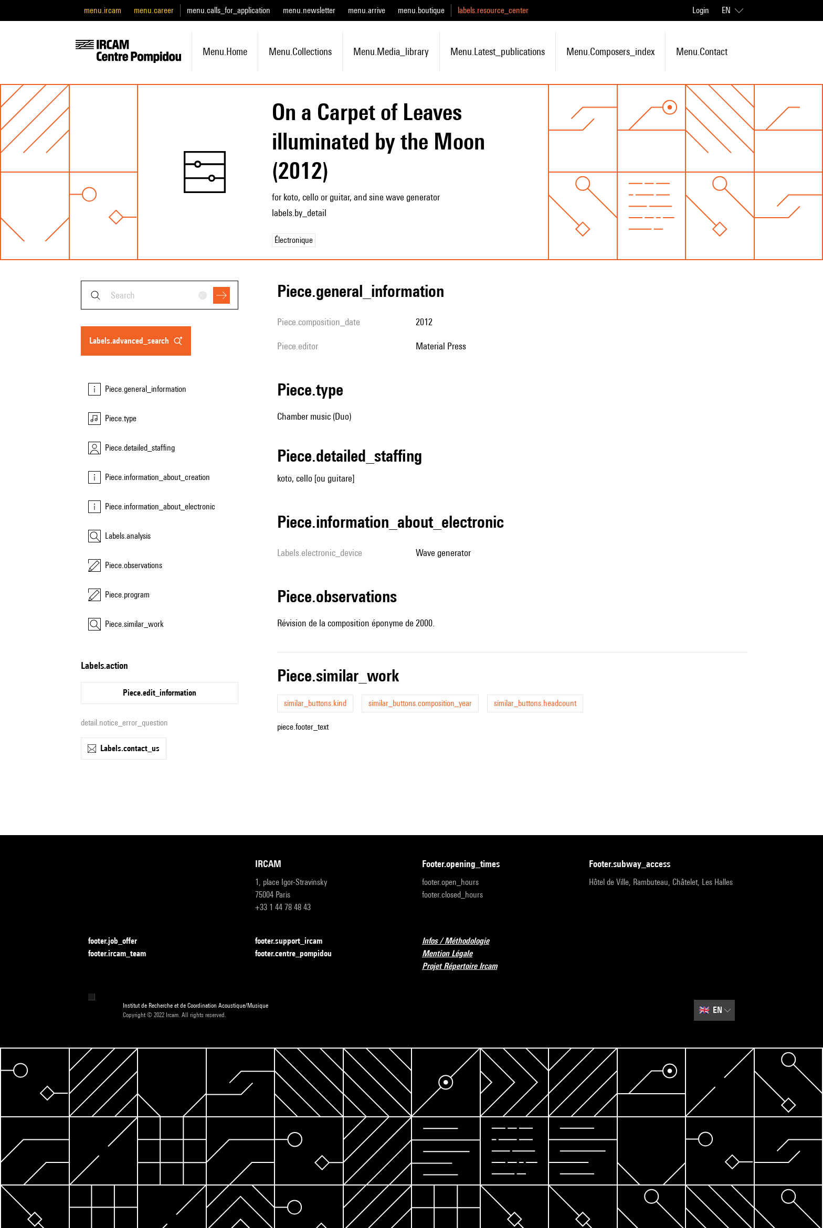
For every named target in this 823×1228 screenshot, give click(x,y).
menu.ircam (102, 10)
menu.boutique (421, 10)
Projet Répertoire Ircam (466, 966)
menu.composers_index (610, 51)
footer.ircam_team (123, 953)
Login (700, 10)
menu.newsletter (309, 10)
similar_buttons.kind (315, 703)
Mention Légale (453, 953)
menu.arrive (366, 10)
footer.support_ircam (295, 941)
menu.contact (701, 51)
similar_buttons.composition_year (420, 703)
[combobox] (159, 295)
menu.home (225, 51)
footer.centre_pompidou (299, 953)
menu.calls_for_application (228, 10)
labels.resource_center (493, 10)
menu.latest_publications (497, 51)
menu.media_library (391, 51)
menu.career (154, 10)
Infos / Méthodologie (462, 941)
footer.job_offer (119, 941)
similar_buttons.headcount (535, 703)
